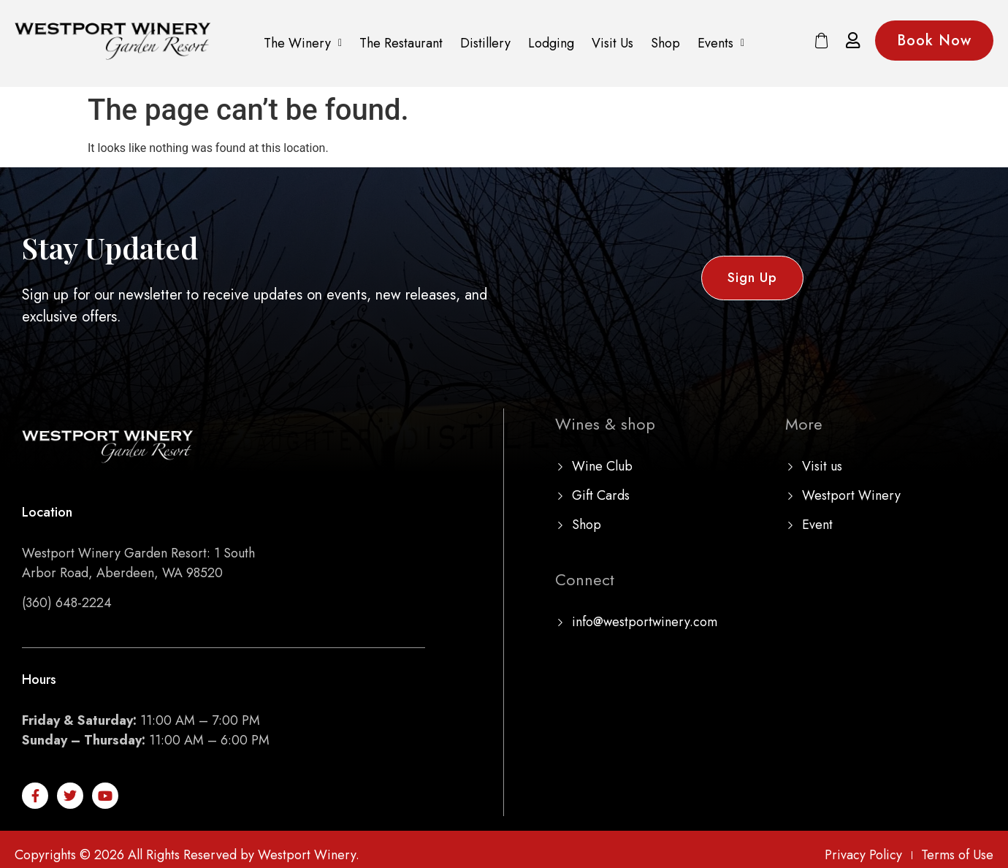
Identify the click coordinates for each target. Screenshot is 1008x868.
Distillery (485, 43)
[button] (303, 43)
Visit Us (612, 43)
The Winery (303, 43)
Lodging (551, 43)
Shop (665, 43)
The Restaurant (401, 43)
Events (721, 43)
